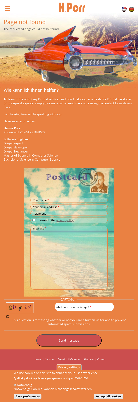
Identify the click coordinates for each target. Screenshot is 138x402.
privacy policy (65, 220)
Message (38, 228)
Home (38, 359)
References (74, 359)
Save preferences (27, 397)
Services (49, 359)
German (131, 9)
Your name (40, 200)
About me (89, 359)
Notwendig (24, 385)
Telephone (39, 213)
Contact (101, 359)
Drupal (61, 359)
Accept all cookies (109, 397)
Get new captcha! (7, 316)
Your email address (45, 207)
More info (81, 378)
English (124, 9)
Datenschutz (37, 219)
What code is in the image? (72, 307)
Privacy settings (69, 368)
